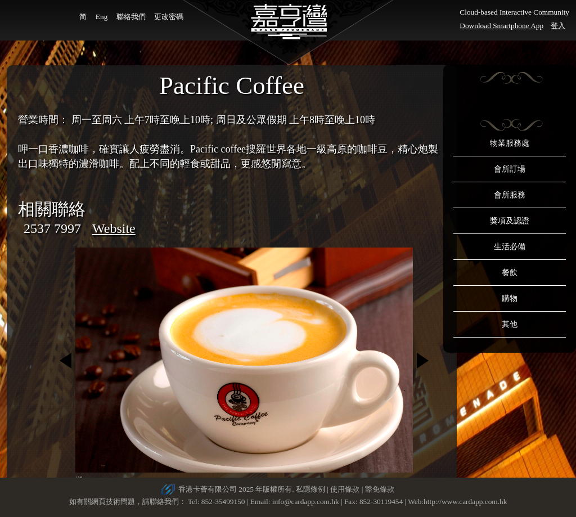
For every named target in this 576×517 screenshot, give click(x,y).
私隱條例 (310, 489)
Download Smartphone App (501, 25)
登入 (558, 25)
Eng (101, 16)
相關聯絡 (52, 209)
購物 (510, 298)
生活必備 (509, 246)
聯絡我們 (131, 16)
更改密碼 (168, 16)
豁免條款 (379, 489)
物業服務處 (509, 143)
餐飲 (510, 272)
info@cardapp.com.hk (306, 501)
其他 (510, 324)
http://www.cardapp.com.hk (465, 501)
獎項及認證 (509, 221)
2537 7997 (52, 228)
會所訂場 (509, 169)
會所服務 (509, 195)
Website (114, 228)
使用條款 (344, 489)
